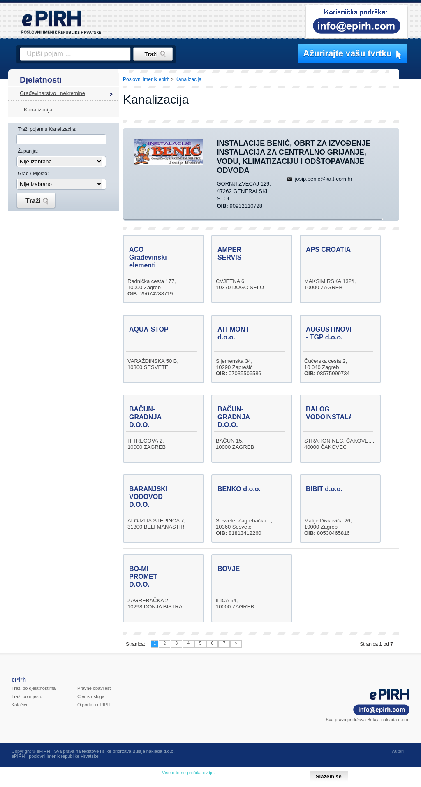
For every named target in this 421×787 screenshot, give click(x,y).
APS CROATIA (328, 249)
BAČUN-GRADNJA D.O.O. (145, 417)
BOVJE (228, 568)
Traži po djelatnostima (34, 688)
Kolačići (19, 704)
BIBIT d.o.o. (324, 488)
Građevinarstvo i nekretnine (52, 93)
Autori (398, 751)
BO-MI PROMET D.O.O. (143, 576)
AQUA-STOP (149, 329)
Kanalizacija (38, 110)
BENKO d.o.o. (239, 488)
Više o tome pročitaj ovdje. (188, 772)
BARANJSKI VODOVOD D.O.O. (148, 496)
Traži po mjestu (27, 696)
